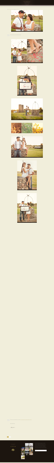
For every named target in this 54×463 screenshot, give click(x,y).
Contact (31, 4)
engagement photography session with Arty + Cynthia (25, 419)
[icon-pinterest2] (14, 446)
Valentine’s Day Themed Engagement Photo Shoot (13, 9)
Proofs (27, 4)
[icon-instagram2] (15, 446)
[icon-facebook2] (11, 446)
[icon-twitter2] (12, 446)
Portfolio (23, 4)
